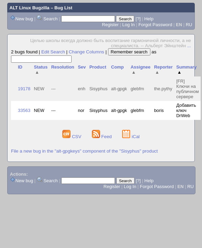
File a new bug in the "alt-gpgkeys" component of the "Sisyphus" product (84, 151)
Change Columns (86, 51)
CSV (72, 136)
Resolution (62, 67)
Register (110, 24)
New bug (24, 18)
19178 (24, 88)
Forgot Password (155, 24)
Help (148, 18)
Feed (102, 136)
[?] (138, 18)
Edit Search (53, 51)
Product (97, 67)
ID (20, 67)
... (189, 45)
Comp (117, 67)
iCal (131, 136)
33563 (24, 110)
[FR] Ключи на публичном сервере (187, 89)
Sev (82, 67)
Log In (128, 24)
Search (50, 18)
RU (189, 24)
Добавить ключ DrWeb (186, 110)
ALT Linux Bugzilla (30, 7)
